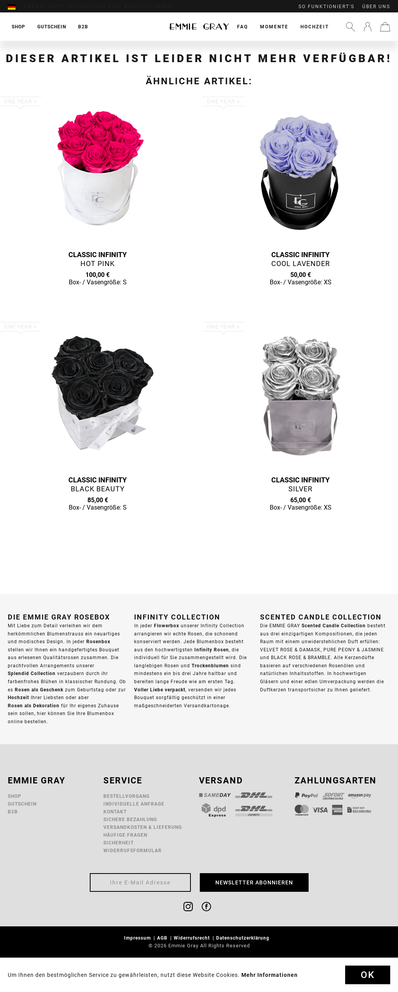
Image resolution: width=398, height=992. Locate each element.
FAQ (242, 27)
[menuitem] (15, 6)
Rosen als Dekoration (33, 705)
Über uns (376, 6)
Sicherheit (118, 843)
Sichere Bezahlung (130, 819)
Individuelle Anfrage (133, 804)
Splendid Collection (32, 673)
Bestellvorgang (126, 796)
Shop (14, 796)
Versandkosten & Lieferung (142, 827)
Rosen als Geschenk (39, 690)
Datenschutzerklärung (243, 938)
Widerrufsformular (132, 850)
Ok (368, 974)
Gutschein (22, 804)
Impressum (138, 938)
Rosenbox (98, 641)
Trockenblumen (210, 665)
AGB (163, 938)
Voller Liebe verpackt (159, 690)
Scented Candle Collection (334, 625)
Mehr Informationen (269, 974)
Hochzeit (314, 27)
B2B (13, 811)
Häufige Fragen (125, 835)
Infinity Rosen (211, 650)
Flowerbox (166, 625)
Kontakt (115, 811)
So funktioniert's (326, 6)
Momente (274, 27)
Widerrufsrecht (192, 938)
